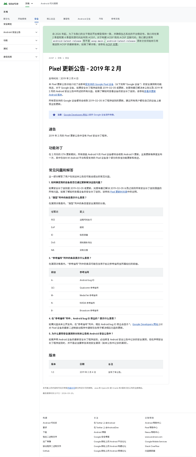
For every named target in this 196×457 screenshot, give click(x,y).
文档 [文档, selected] (27, 3)
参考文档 (115, 19)
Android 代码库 (50, 423)
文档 (6, 12)
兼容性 (66, 19)
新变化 (7, 19)
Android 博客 (100, 432)
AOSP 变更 (112, 44)
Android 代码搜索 (49, 3)
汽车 (101, 19)
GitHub (46, 451)
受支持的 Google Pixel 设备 (99, 84)
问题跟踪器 (150, 451)
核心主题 (51, 19)
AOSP (51, 58)
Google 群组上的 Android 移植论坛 (110, 451)
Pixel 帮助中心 (151, 427)
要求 (45, 427)
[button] (17, 24)
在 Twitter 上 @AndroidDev (106, 427)
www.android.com (153, 437)
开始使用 (22, 19)
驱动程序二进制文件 (52, 446)
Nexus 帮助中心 (152, 432)
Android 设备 (84, 19)
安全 (67, 58)
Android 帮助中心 (153, 423)
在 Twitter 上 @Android (104, 423)
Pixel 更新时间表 (118, 191)
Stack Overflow (152, 446)
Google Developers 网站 (75, 114)
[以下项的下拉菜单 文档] (33, 3)
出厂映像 (47, 441)
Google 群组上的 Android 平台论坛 (110, 441)
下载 (45, 432)
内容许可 (71, 388)
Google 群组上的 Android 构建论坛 (110, 446)
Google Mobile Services (156, 441)
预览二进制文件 (50, 437)
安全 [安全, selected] (36, 19)
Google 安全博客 (101, 437)
